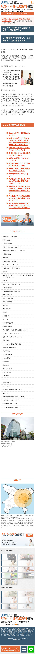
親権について (7, 309)
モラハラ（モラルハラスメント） (12, 337)
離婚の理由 (6, 257)
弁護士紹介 (6, 361)
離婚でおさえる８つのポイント (12, 247)
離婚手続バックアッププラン (11, 400)
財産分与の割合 (7, 302)
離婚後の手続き (7, 326)
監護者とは (6, 312)
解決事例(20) (6, 351)
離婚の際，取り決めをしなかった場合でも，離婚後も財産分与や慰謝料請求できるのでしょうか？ (19, 190)
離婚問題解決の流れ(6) (9, 261)
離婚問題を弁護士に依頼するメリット (14, 250)
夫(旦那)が (9, 604)
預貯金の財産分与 (8, 294)
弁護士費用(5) (7, 358)
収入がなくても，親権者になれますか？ (19, 134)
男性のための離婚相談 (9, 347)
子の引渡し (6, 319)
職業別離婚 (6, 340)
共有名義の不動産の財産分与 (11, 291)
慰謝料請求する (9, 610)
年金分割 (5, 393)
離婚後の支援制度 (8, 323)
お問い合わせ (7, 382)
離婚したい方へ (7, 240)
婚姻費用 (5, 305)
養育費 (5, 271)
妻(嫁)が (25, 604)
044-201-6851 (19, 540)
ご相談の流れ (7, 254)
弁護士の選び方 (7, 243)
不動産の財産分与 (8, 287)
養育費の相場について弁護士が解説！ (14, 397)
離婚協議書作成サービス (10, 404)
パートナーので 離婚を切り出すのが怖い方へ (9, 567)
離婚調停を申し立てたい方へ (11, 268)
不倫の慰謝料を (26, 598)
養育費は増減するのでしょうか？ (18, 175)
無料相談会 (6, 375)
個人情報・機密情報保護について (12, 389)
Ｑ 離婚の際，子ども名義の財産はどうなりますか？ (19, 154)
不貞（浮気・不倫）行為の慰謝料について (15, 330)
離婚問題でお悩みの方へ (10, 236)
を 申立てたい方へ (9, 579)
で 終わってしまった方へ (9, 585)
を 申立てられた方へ (26, 579)
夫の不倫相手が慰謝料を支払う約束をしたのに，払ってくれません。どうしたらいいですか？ (19, 206)
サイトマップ (7, 386)
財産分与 (5, 280)
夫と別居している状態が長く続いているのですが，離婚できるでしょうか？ (19, 198)
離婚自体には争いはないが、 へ (9, 573)
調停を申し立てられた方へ (10, 264)
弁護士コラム (7, 372)
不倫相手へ (9, 598)
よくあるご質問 (7, 368)
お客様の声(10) (7, 354)
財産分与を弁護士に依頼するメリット (14, 284)
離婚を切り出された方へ (26, 573)
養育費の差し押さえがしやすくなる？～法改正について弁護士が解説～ (18, 276)
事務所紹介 (6, 365)
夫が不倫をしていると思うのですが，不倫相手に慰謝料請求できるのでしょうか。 (19, 181)
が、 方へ (26, 561)
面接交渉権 (6, 316)
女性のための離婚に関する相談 (12, 344)
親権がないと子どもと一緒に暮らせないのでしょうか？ (19, 149)
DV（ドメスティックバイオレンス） (13, 333)
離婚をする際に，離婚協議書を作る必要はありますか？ (19, 170)
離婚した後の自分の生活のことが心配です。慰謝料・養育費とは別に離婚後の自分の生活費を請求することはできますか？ (19, 141)
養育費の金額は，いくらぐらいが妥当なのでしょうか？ (19, 164)
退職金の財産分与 (8, 298)
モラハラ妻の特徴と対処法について (13, 407)
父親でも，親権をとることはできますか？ (19, 159)
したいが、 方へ (9, 561)
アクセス (5, 379)
